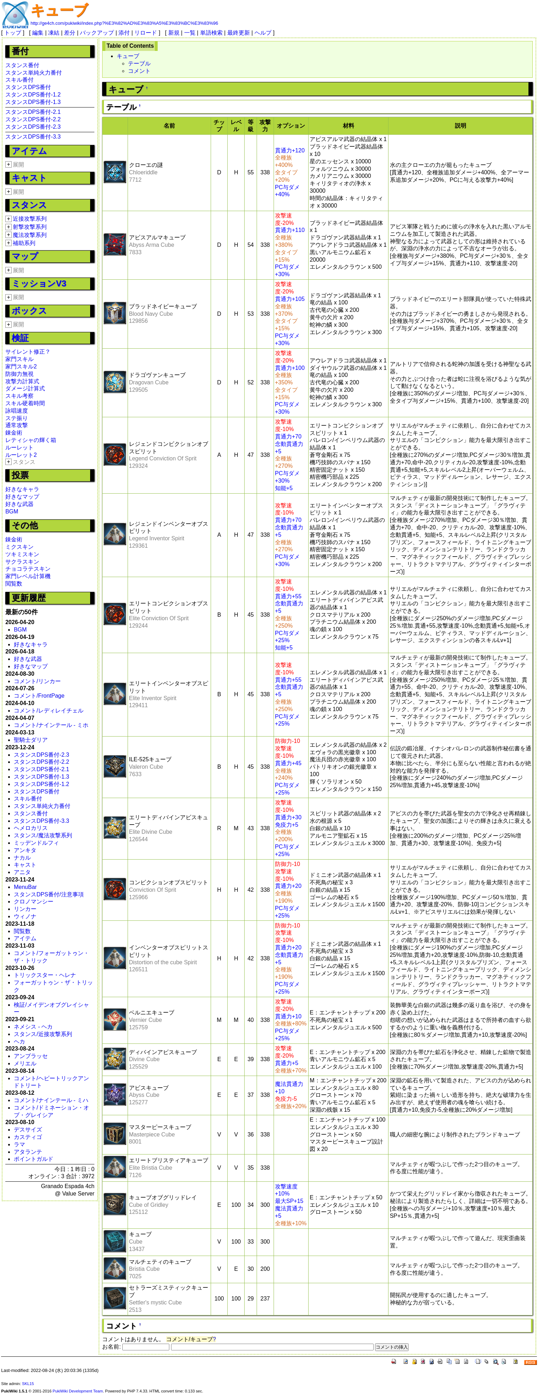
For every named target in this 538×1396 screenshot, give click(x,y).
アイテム (29, 151)
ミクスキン (19, 547)
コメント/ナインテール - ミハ (51, 1100)
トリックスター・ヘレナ (45, 975)
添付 (124, 33)
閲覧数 (13, 584)
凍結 (53, 33)
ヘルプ (263, 33)
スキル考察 (19, 396)
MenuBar (25, 887)
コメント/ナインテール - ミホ (51, 725)
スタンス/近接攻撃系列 (43, 1034)
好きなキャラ (22, 489)
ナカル (22, 858)
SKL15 (28, 1384)
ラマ (19, 1144)
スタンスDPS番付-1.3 (32, 102)
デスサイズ (28, 1130)
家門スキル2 (21, 366)
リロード (145, 33)
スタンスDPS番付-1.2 (32, 95)
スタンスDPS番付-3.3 (32, 137)
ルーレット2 (21, 455)
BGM (11, 511)
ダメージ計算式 (25, 388)
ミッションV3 (39, 283)
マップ (25, 256)
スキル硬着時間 (25, 403)
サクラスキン (22, 562)
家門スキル (19, 359)
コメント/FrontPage (39, 696)
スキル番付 (19, 80)
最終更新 (238, 33)
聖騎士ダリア (31, 740)
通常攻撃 (16, 425)
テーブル (139, 63)
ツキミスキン (22, 554)
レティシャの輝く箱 (30, 440)
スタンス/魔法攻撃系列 (43, 835)
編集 (37, 33)
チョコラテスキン (28, 569)
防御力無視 (19, 374)
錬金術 (13, 433)
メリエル (25, 1063)
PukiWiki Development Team (78, 1391)
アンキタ (25, 850)
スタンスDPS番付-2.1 (32, 112)
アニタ (22, 872)
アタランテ (28, 1152)
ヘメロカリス (31, 828)
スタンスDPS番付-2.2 (32, 119)
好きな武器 (19, 504)
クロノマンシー (33, 901)
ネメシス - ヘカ (33, 1027)
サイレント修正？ (28, 352)
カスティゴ (28, 1137)
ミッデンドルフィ (36, 843)
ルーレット (19, 447)
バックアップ (97, 33)
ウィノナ (25, 916)
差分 (69, 33)
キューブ (59, 10)
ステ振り (16, 418)
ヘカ (19, 1042)
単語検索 (211, 33)
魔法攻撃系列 (30, 235)
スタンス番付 (22, 65)
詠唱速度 (16, 411)
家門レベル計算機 (28, 576)
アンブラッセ (31, 1056)
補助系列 (24, 243)
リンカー (25, 909)
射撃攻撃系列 (30, 227)
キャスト (29, 177)
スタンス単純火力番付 (33, 73)
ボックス (29, 310)
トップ (12, 33)
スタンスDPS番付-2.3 (32, 127)
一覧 (189, 33)
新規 (174, 33)
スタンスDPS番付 (28, 87)
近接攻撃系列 (30, 219)
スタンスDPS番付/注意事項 (48, 894)
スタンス (29, 205)
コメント (139, 71)
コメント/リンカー (37, 681)
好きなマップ (22, 497)
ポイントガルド (33, 1159)
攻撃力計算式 (22, 381)
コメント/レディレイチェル (48, 711)
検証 (20, 338)
